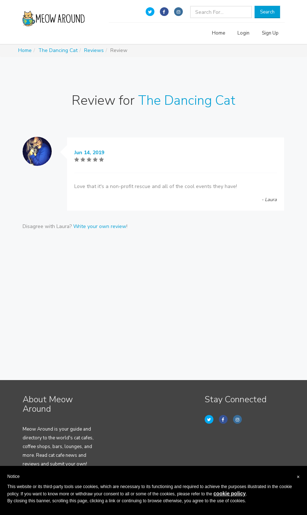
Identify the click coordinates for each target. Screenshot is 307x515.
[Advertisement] (154, 293)
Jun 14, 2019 (89, 152)
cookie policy (229, 493)
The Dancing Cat (58, 50)
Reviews (94, 50)
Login (243, 33)
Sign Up (270, 33)
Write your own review (99, 226)
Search (267, 12)
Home (218, 33)
